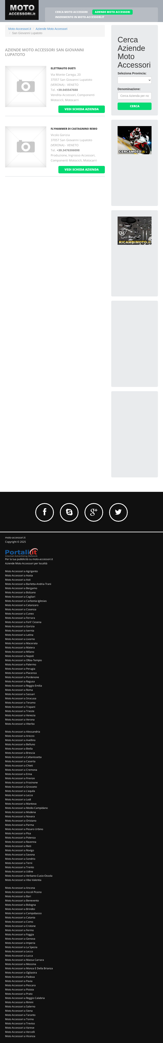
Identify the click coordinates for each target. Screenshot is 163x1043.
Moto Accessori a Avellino (20, 740)
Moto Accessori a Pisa (18, 833)
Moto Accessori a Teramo (20, 702)
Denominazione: (129, 89)
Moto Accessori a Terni (18, 863)
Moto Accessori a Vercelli (20, 1032)
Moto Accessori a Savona (20, 854)
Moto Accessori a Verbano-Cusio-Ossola (28, 876)
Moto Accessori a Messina (20, 964)
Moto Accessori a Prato (18, 994)
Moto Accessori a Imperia (20, 943)
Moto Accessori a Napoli (19, 656)
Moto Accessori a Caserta (20, 761)
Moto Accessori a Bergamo (21, 588)
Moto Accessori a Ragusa (20, 681)
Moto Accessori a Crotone (20, 926)
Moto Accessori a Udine (19, 871)
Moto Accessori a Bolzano (20, 592)
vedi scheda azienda (82, 109)
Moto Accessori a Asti (18, 579)
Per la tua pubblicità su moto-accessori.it (29, 559)
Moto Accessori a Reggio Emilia (23, 685)
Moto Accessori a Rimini (19, 1002)
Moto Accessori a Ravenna (20, 842)
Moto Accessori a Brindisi (20, 909)
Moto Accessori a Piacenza (21, 673)
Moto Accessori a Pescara (20, 985)
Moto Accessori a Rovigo (19, 850)
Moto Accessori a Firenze (20, 778)
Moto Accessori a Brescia (20, 753)
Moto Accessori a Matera (20, 647)
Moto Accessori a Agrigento (21, 571)
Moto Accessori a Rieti (18, 846)
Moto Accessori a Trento (19, 867)
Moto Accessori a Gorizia (20, 626)
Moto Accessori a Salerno (20, 1006)
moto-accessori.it (15, 537)
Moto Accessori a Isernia (19, 630)
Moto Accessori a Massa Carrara (24, 960)
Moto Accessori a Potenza (20, 837)
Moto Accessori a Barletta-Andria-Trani (28, 584)
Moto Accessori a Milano (19, 652)
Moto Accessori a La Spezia (21, 947)
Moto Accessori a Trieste (19, 711)
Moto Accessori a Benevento (22, 900)
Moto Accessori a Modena (20, 812)
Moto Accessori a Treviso (20, 1023)
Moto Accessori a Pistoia (19, 989)
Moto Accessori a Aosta (19, 575)
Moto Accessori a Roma (19, 690)
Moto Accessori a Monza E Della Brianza (29, 968)
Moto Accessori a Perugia (20, 668)
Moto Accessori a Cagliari (20, 596)
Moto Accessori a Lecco (19, 951)
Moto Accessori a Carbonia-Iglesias (26, 601)
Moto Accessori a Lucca (19, 955)
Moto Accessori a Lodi (18, 799)
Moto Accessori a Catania (20, 917)
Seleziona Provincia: (132, 73)
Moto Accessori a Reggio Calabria (25, 998)
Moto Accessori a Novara (20, 816)
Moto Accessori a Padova (20, 977)
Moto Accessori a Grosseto (21, 787)
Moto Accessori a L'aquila (20, 791)
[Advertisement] (140, 328)
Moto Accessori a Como (19, 921)
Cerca (134, 106)
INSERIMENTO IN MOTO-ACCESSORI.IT (79, 17)
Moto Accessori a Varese (19, 1027)
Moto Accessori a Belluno (20, 744)
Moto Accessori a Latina (19, 635)
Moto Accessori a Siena (19, 1010)
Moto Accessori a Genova (20, 938)
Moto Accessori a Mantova (21, 803)
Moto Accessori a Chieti (19, 765)
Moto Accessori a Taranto (20, 1015)
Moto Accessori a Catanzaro (21, 605)
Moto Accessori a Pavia (18, 981)
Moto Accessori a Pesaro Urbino (24, 829)
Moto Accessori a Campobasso (23, 913)
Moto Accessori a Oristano (20, 820)
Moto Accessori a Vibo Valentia (23, 880)
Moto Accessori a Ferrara (20, 618)
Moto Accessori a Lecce (19, 795)
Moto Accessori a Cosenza (20, 609)
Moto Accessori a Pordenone (22, 677)
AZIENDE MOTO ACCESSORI (112, 12)
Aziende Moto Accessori (51, 29)
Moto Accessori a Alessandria (22, 731)
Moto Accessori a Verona (20, 719)
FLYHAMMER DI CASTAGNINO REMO (74, 129)
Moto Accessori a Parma (19, 825)
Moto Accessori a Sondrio (20, 859)
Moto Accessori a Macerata (21, 643)
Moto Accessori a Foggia (19, 934)
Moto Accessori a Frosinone (21, 782)
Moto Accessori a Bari (18, 896)
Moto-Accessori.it (19, 29)
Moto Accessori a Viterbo (20, 724)
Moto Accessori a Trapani (20, 707)
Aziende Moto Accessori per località (26, 563)
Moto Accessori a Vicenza (20, 1036)
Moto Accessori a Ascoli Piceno (23, 892)
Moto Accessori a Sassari (20, 694)
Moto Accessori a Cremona (21, 770)
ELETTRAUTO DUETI (63, 68)
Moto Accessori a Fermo (19, 930)
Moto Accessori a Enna (18, 774)
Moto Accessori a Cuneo (19, 613)
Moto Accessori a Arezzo (19, 736)
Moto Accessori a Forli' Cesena (23, 622)
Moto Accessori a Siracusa (20, 698)
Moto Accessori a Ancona (20, 888)
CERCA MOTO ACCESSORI (71, 12)
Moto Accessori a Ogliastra (21, 972)
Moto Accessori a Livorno (20, 639)
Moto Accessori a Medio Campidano (26, 808)
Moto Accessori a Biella (19, 748)
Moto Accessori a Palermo (20, 664)
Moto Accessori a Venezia (20, 715)
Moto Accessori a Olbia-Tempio (23, 660)
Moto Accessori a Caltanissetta (23, 757)
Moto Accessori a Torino (19, 1019)
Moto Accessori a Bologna (20, 905)
